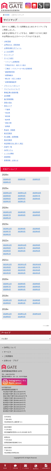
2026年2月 (36, 179)
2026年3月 (21, 179)
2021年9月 (7, 267)
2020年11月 (7, 284)
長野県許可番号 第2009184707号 (14, 409)
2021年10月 (37, 264)
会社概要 (7, 96)
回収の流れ (8, 103)
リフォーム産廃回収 (12, 62)
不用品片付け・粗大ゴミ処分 (15, 65)
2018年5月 (21, 317)
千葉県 (7, 109)
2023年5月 (21, 231)
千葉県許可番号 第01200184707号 (14, 398)
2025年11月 (22, 193)
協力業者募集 (9, 99)
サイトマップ (9, 55)
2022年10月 (22, 245)
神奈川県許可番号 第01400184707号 (15, 396)
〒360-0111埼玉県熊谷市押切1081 (11, 450)
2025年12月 (7, 193)
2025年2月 (7, 201)
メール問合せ (25, 466)
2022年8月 (7, 248)
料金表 (5, 466)
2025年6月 (7, 199)
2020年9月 (21, 284)
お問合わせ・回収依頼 (12, 45)
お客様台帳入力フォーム (12, 48)
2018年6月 (7, 317)
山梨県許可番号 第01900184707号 (14, 407)
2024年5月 (36, 215)
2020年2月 (36, 289)
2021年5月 (21, 270)
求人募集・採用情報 (11, 137)
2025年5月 (21, 199)
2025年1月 (21, 201)
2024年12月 (7, 212)
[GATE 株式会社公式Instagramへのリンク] (28, 5)
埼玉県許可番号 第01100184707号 (14, 392)
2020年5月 (36, 286)
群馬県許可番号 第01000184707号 (14, 405)
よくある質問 (9, 51)
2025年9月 (7, 196)
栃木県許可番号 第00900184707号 (14, 402)
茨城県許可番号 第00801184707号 (14, 400)
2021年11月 (22, 264)
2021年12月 (7, 264)
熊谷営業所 (8, 140)
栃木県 (7, 120)
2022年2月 (36, 251)
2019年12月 (7, 300)
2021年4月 (36, 270)
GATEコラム (8, 150)
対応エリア (8, 106)
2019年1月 (36, 303)
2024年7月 (7, 215)
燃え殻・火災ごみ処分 (13, 79)
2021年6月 (7, 270)
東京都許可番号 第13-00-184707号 (14, 394)
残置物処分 (9, 75)
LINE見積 (15, 466)
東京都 (7, 116)
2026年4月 (7, 179)
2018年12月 (7, 314)
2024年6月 (21, 215)
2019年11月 (22, 300)
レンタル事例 (9, 153)
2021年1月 (36, 273)
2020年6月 (21, 286)
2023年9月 (21, 229)
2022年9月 (36, 245)
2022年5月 (7, 251)
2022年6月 (36, 248)
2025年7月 (36, 196)
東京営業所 (8, 133)
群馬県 (7, 126)
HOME (7, 15)
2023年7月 (7, 231)
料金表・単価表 (9, 130)
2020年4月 (7, 289)
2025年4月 (36, 199)
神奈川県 (8, 123)
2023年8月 (36, 229)
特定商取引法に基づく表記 (13, 143)
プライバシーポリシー (12, 86)
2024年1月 (7, 218)
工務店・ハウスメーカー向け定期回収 (18, 69)
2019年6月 (7, 303)
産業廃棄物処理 (10, 82)
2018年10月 (37, 314)
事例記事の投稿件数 (11, 92)
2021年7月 (36, 267)
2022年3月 (21, 251)
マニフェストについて (12, 89)
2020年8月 (36, 284)
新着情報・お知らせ (11, 160)
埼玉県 (7, 113)
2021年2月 (21, 273)
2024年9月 (21, 212)
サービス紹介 (9, 58)
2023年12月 (7, 229)
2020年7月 (7, 286)
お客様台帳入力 (46, 466)
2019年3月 (21, 303)
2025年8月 (21, 196)
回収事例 (7, 157)
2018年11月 (22, 314)
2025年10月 (37, 193)
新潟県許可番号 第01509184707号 (14, 411)
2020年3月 (21, 289)
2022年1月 (7, 254)
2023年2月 (7, 234)
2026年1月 (7, 182)
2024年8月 (36, 212)
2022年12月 (7, 245)
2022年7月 (21, 248)
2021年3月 (7, 273)
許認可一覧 (8, 147)
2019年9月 (36, 300)
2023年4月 (36, 231)
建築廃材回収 (10, 72)
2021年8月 (21, 267)
